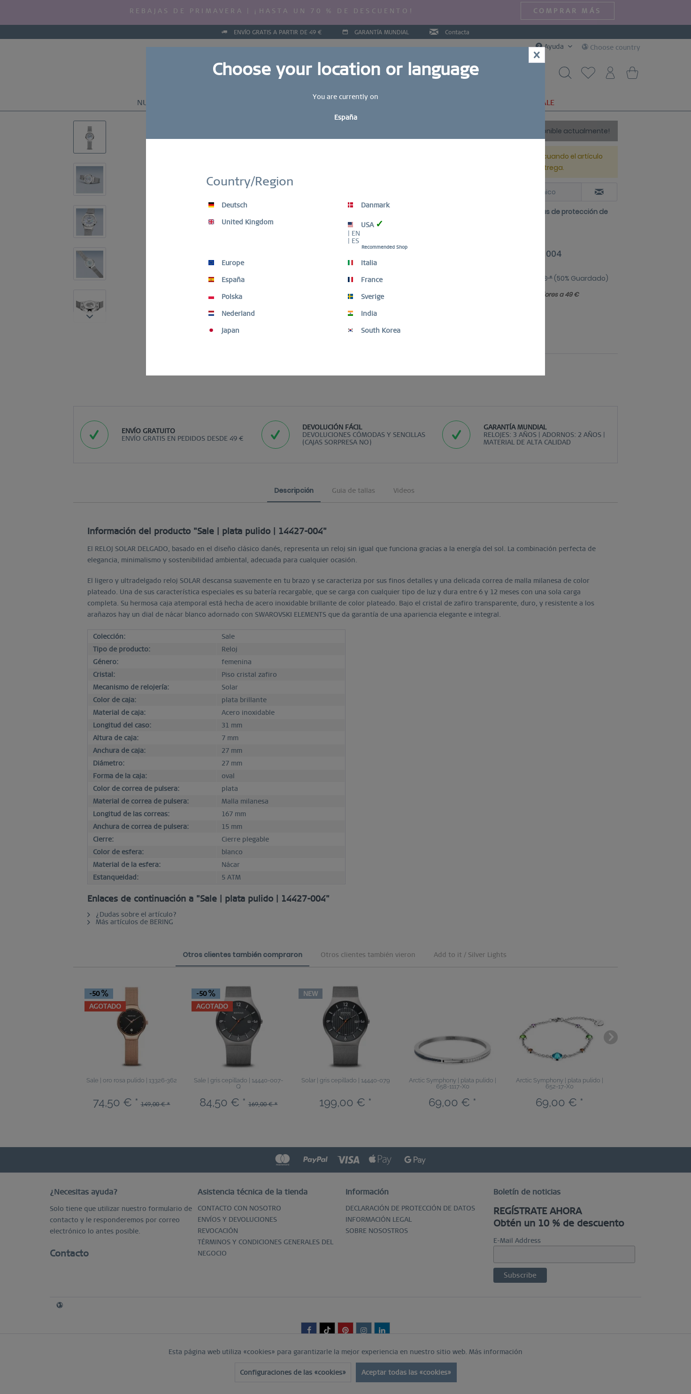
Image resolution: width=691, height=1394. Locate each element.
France (365, 279)
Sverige (366, 296)
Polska (225, 296)
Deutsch (227, 205)
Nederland (231, 313)
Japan (223, 330)
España (226, 279)
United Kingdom (240, 222)
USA (366, 224)
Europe (226, 263)
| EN (354, 233)
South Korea (374, 330)
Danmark (369, 205)
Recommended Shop (384, 247)
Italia (362, 263)
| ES (353, 241)
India (362, 313)
